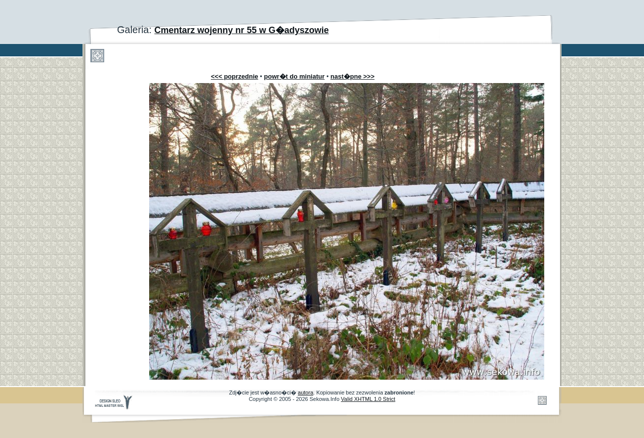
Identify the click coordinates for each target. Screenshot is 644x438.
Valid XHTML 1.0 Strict (368, 399)
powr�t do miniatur (294, 76)
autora (305, 392)
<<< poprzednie (234, 76)
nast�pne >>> (352, 76)
